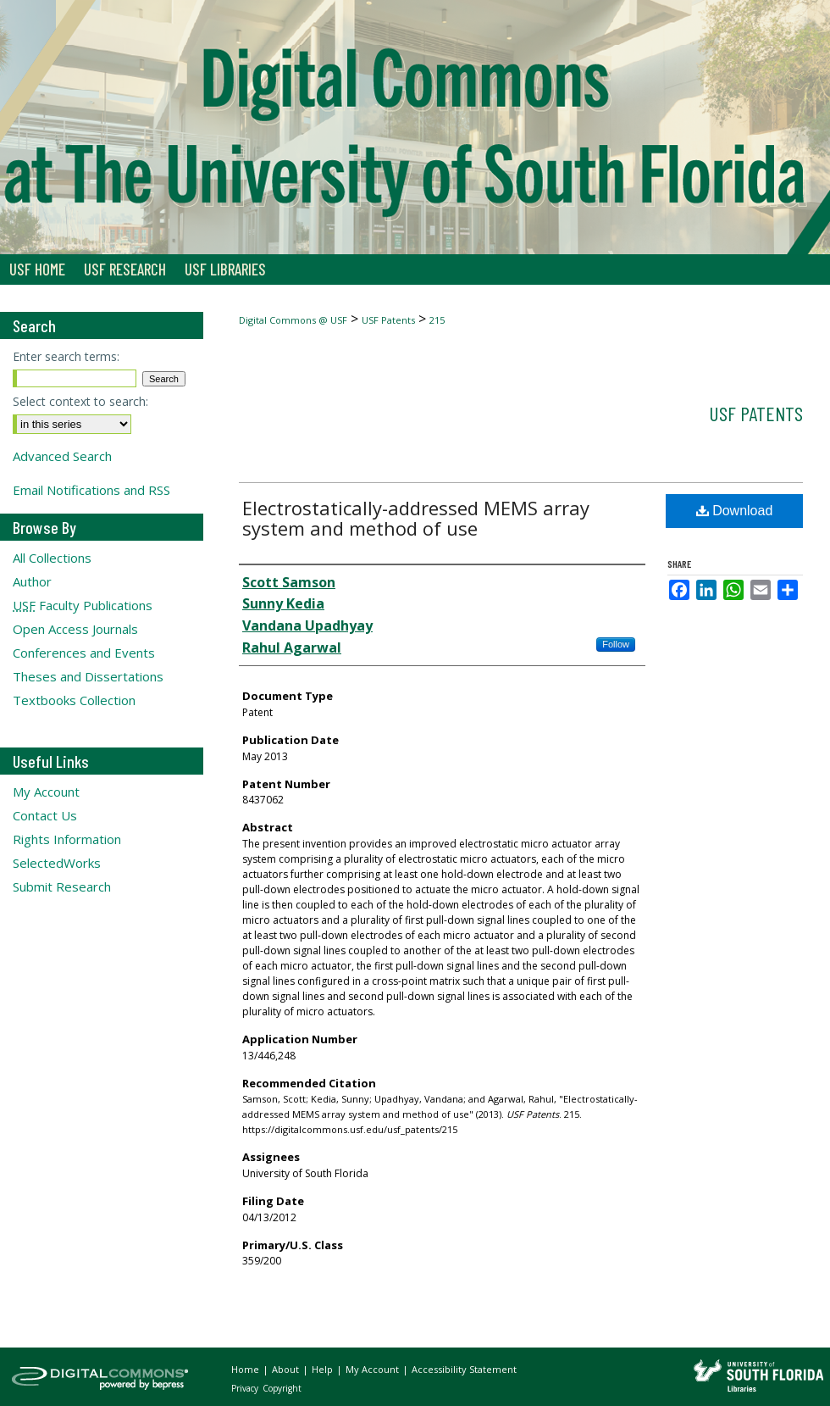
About (287, 1369)
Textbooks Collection (74, 700)
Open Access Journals (75, 628)
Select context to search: (80, 401)
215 (437, 320)
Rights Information (67, 839)
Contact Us (45, 815)
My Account (46, 791)
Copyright (282, 1388)
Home (246, 1369)
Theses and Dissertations (88, 676)
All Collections (52, 557)
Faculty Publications (82, 605)
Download (734, 510)
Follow (615, 644)
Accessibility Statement (464, 1369)
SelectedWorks (57, 862)
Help (323, 1369)
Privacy (246, 1388)
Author (32, 581)
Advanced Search (62, 455)
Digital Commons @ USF (293, 320)
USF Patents (388, 320)
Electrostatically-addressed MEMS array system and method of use (415, 518)
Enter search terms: (66, 356)
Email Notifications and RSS (91, 489)
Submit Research (62, 886)
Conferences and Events (84, 652)
